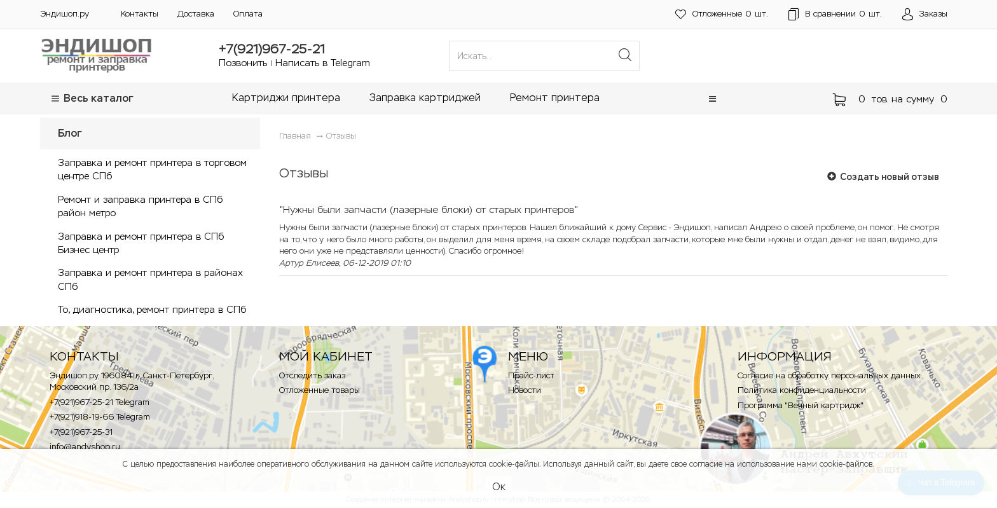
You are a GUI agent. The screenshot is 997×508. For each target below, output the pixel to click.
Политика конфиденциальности (802, 390)
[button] (712, 98)
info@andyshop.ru (85, 446)
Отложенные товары (319, 390)
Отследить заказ (312, 375)
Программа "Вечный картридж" (800, 405)
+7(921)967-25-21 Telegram (99, 402)
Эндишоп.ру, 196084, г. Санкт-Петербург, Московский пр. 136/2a (131, 381)
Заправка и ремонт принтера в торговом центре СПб (152, 169)
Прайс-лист (531, 375)
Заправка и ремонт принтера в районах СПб (150, 279)
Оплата (248, 13)
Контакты (139, 13)
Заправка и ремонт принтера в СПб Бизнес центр (141, 243)
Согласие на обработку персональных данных (829, 375)
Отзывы (341, 135)
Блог (70, 133)
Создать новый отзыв (883, 176)
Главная (295, 135)
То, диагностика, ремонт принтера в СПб (152, 309)
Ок (498, 486)
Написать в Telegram (322, 63)
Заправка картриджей (425, 97)
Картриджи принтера (286, 97)
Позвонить (243, 63)
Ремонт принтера (555, 97)
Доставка (195, 13)
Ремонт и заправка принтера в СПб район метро (140, 206)
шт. (721, 14)
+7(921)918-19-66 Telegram (100, 416)
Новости (524, 390)
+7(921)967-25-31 (81, 432)
